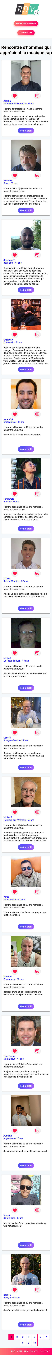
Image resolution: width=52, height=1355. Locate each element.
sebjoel (7, 658)
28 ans (16, 501)
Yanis (6, 897)
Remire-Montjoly (11, 581)
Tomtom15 (8, 499)
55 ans (20, 979)
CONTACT (45, 1351)
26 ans (19, 1138)
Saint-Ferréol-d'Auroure (14, 103)
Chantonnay (9, 979)
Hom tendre (9, 1056)
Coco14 (7, 737)
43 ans (16, 1297)
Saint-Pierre (9, 1218)
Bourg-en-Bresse (11, 740)
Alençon (7, 1297)
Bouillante (8, 262)
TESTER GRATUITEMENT (26, 24)
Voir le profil (26, 130)
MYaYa (6, 578)
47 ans (31, 103)
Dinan (6, 183)
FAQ (13, 1351)
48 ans (25, 660)
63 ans (14, 183)
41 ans (18, 262)
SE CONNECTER (26, 33)
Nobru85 (7, 976)
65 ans (30, 820)
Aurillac (7, 501)
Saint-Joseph (9, 899)
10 (34, 1343)
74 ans (19, 342)
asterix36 (8, 419)
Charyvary (8, 339)
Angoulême (9, 1138)
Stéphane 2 (9, 260)
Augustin (7, 1135)
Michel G (7, 817)
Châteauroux (9, 422)
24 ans (24, 740)
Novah (6, 1215)
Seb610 (7, 1295)
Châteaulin (8, 342)
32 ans (24, 581)
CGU (19, 1351)
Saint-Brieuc (9, 1058)
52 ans (21, 899)
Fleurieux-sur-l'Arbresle (14, 820)
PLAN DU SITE (31, 1351)
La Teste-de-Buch (12, 660)
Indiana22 (8, 180)
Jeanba (7, 101)
